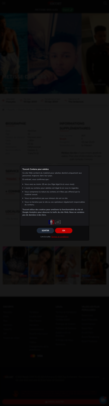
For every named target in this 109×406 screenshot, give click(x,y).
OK (63, 230)
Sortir (45, 230)
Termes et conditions (60, 236)
